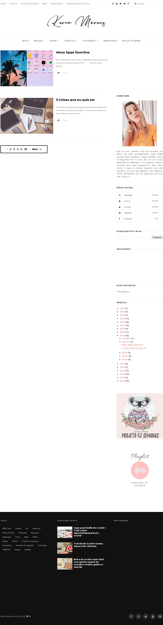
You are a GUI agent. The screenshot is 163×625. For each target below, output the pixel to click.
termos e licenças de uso (78, 4)
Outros (15, 541)
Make (26, 537)
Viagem (17, 549)
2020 (122, 328)
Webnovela (110, 41)
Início (25, 41)
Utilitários (89, 41)
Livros (17, 537)
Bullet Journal (131, 41)
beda (44, 4)
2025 (122, 311)
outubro (126, 338)
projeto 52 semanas (30, 4)
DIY (27, 528)
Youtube (137, 207)
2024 (122, 315)
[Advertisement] (140, 68)
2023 (122, 318)
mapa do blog (57, 4)
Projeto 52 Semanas (30, 541)
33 (25, 149)
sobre (3, 4)
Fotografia (22, 533)
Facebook (137, 219)
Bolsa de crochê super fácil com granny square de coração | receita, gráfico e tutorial (89, 563)
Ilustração (35, 533)
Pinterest (137, 213)
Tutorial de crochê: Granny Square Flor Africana (88, 544)
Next (34, 149)
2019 (122, 332)
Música (5, 541)
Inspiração (6, 537)
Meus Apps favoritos (73, 52)
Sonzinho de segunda (24, 545)
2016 (122, 367)
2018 (122, 335)
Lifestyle (69, 41)
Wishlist (28, 549)
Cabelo (18, 528)
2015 (122, 370)
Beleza (38, 41)
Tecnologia (42, 545)
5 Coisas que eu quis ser (75, 100)
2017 (122, 363)
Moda (53, 41)
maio (124, 359)
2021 (122, 325)
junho (125, 356)
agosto (126, 341)
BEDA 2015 (6, 528)
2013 (122, 377)
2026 (122, 308)
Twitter (137, 201)
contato (13, 4)
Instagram (137, 195)
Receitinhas (7, 545)
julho (124, 352)
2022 (122, 322)
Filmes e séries (8, 533)
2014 (122, 374)
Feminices (36, 528)
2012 (122, 380)
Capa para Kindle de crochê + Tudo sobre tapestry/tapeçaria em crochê (90, 531)
